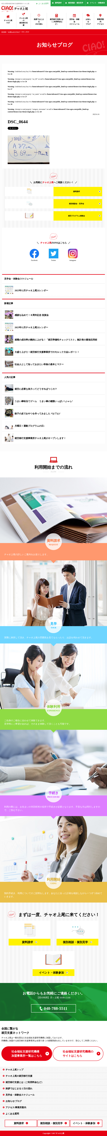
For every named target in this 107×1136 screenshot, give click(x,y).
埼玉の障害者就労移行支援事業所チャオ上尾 (15, 3)
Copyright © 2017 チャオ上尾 (53, 1133)
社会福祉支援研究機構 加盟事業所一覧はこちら (26, 1053)
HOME (3, 32)
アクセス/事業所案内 (16, 1107)
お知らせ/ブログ (14, 1101)
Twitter (53, 255)
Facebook (34, 255)
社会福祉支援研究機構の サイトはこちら (78, 1053)
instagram (73, 255)
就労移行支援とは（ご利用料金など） (56, 21)
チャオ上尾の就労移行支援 (23, 21)
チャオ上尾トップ (14, 1069)
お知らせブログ (88, 21)
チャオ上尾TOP (8, 21)
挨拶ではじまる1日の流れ (39, 21)
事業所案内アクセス (100, 21)
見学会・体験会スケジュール (74, 21)
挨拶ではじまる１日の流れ (19, 1088)
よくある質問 (43, 3)
